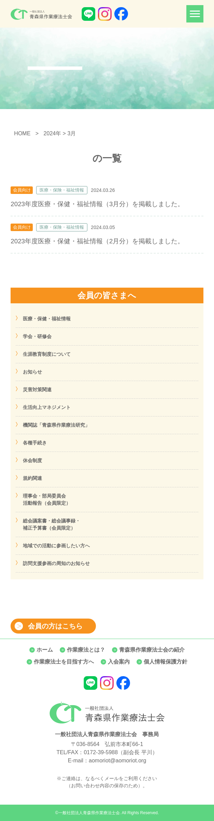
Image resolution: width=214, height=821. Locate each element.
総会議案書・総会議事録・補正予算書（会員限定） (51, 524)
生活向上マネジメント (47, 407)
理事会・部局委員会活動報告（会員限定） (47, 499)
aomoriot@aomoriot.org (117, 760)
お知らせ (32, 372)
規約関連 (32, 478)
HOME (22, 133)
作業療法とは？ (86, 650)
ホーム (45, 650)
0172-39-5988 (101, 752)
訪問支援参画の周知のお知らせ (56, 563)
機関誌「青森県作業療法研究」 (56, 425)
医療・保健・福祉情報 (47, 318)
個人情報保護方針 (165, 662)
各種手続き (35, 442)
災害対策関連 (37, 389)
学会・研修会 (37, 336)
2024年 (52, 133)
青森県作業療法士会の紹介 (152, 650)
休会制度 (32, 460)
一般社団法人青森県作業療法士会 (89, 812)
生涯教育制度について (47, 354)
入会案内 (119, 662)
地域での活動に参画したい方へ (56, 545)
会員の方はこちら (55, 626)
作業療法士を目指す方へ (64, 662)
